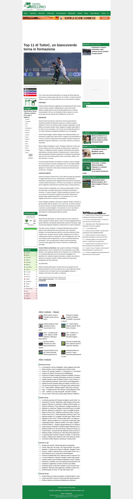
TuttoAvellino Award (89, 177)
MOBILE (79, 490)
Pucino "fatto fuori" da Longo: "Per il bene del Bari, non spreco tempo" (63, 447)
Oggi (84, 106)
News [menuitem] (86, 13)
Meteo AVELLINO (31, 229)
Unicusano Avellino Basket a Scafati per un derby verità (58, 439)
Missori (27, 146)
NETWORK (51, 490)
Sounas (27, 134)
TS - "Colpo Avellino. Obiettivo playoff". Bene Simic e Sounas (73, 326)
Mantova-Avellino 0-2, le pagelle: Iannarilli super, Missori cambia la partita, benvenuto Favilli (69, 416)
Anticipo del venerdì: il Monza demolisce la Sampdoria (58, 445)
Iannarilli (27, 119)
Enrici (26, 143)
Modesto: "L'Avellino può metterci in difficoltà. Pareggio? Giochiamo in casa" (65, 449)
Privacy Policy (71, 487)
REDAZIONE (58, 490)
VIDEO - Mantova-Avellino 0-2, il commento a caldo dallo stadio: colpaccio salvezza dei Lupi (70, 420)
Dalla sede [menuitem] (50, 13)
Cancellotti (27, 121)
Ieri (87, 106)
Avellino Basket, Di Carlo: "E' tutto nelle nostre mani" (58, 469)
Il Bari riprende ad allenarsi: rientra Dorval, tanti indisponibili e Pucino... (63, 381)
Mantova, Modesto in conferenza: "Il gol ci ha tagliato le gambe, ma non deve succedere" (69, 410)
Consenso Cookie (62, 487)
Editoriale (86, 44)
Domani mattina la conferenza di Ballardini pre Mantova (58, 480)
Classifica (27, 250)
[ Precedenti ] (30, 225)
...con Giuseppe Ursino (91, 228)
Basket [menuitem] (80, 13)
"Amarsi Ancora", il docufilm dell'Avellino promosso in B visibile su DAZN (64, 377)
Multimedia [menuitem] (71, 13)
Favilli (26, 148)
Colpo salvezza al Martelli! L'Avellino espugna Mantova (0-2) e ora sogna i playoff (66, 426)
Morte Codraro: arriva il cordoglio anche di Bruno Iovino (51, 317)
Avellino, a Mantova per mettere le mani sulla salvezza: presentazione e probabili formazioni (69, 437)
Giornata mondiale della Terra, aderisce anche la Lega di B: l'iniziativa (73, 343)
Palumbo (27, 132)
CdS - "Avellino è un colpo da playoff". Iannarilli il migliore (72, 335)
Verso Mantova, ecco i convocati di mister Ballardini (57, 453)
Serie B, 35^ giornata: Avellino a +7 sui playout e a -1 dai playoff (61, 371)
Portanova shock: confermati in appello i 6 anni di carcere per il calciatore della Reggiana (69, 465)
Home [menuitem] (25, 13)
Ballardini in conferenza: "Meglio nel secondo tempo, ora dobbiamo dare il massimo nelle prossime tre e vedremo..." (77, 408)
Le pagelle (86, 133)
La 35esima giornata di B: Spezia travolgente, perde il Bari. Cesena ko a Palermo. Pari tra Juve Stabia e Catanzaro (76, 400)
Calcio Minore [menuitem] (94, 13)
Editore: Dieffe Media (66, 493)
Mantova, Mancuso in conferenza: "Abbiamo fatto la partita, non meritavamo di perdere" (68, 404)
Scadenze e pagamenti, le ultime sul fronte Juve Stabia (58, 463)
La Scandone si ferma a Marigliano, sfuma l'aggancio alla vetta (61, 367)
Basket (85, 146)
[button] (30, 155)
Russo (26, 137)
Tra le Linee (86, 160)
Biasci (26, 141)
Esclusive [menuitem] (42, 13)
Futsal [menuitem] (104, 13)
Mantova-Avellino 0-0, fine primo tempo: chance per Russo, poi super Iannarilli (65, 428)
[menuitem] (108, 13)
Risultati (30, 158)
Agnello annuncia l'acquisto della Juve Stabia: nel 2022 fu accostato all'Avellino (66, 383)
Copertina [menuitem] (33, 13)
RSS (83, 490)
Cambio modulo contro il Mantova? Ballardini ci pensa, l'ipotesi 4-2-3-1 (63, 459)
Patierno (27, 139)
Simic (26, 123)
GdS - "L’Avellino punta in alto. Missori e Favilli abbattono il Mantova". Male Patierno (67, 389)
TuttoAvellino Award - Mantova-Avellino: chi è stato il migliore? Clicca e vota (65, 422)
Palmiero (27, 130)
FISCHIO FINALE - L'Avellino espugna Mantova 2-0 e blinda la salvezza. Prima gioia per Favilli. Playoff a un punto (76, 424)
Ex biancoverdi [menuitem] (61, 13)
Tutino (26, 152)
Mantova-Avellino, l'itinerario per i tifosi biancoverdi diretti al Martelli (62, 432)
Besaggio (27, 150)
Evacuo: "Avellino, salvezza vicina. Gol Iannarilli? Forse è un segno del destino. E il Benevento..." (71, 451)
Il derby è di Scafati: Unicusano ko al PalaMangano (57, 373)
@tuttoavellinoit (62, 279)
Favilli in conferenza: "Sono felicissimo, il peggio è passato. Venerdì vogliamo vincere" (68, 406)
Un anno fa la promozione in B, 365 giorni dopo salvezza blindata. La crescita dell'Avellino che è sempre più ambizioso (77, 385)
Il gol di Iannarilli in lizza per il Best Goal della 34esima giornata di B (51, 352)
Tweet (52, 285)
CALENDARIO (66, 490)
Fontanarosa (28, 128)
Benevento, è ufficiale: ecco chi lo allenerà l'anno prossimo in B (61, 461)
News (44, 277)
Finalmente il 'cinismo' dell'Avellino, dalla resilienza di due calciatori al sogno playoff (67, 402)
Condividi (43, 285)
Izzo (26, 126)
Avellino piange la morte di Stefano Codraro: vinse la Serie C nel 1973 (63, 379)
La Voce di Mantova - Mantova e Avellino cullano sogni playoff (60, 457)
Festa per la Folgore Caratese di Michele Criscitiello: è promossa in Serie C (64, 375)
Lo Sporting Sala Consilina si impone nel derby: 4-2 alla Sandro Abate (63, 435)
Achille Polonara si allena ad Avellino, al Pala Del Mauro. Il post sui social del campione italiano (70, 476)
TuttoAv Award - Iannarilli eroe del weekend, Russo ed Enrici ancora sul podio (65, 430)
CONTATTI (73, 490)
